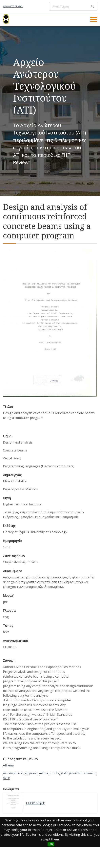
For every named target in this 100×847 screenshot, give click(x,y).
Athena (8, 765)
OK (51, 844)
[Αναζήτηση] (73, 6)
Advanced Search (13, 6)
